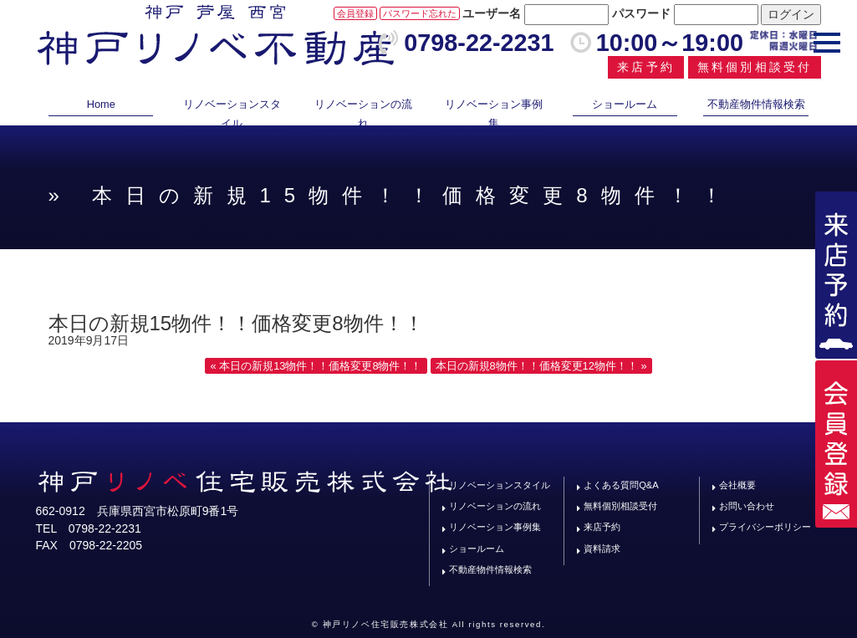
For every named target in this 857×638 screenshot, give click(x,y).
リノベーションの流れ (363, 113)
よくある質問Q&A (621, 485)
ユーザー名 (491, 13)
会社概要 (737, 485)
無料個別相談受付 (755, 67)
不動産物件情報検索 (756, 104)
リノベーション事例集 (494, 113)
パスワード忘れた (420, 13)
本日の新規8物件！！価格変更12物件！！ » (541, 366)
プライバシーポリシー (765, 527)
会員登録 (355, 13)
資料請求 (602, 549)
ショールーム (624, 104)
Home (101, 104)
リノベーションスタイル (232, 113)
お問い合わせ (746, 506)
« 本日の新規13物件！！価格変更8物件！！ (315, 366)
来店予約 (646, 67)
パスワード (641, 13)
